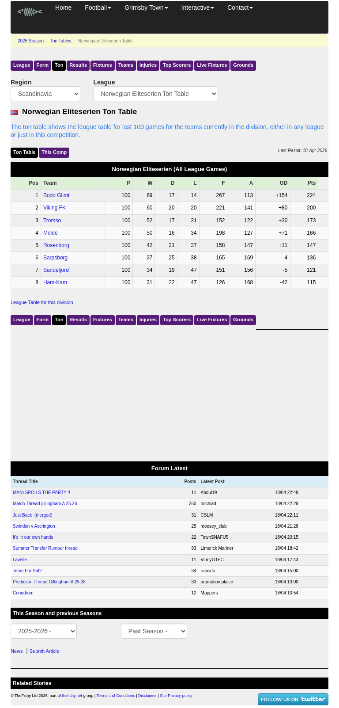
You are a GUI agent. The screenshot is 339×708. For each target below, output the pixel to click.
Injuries (148, 65)
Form (43, 65)
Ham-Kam (55, 282)
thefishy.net (72, 695)
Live (212, 65)
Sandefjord (56, 270)
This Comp (54, 152)
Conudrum (23, 592)
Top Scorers (177, 65)
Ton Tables (61, 40)
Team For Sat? (27, 570)
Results (78, 65)
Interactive (198, 7)
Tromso (52, 220)
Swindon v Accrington (34, 526)
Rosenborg (56, 245)
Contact (240, 7)
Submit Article (44, 651)
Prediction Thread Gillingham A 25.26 (49, 581)
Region (21, 82)
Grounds (243, 65)
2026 (31, 40)
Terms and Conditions (116, 695)
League (21, 65)
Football (98, 7)
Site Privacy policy (176, 695)
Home (63, 7)
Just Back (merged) (32, 515)
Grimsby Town (146, 7)
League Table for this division (42, 302)
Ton (59, 65)
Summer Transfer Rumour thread (45, 548)
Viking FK (54, 208)
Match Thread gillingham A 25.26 (45, 503)
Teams (125, 65)
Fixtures (102, 65)
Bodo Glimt (56, 195)
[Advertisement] (169, 391)
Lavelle (20, 559)
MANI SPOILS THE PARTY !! (41, 492)
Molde (50, 233)
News (17, 651)
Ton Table (24, 152)
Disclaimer (147, 695)
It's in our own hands (33, 537)
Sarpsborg (55, 258)
